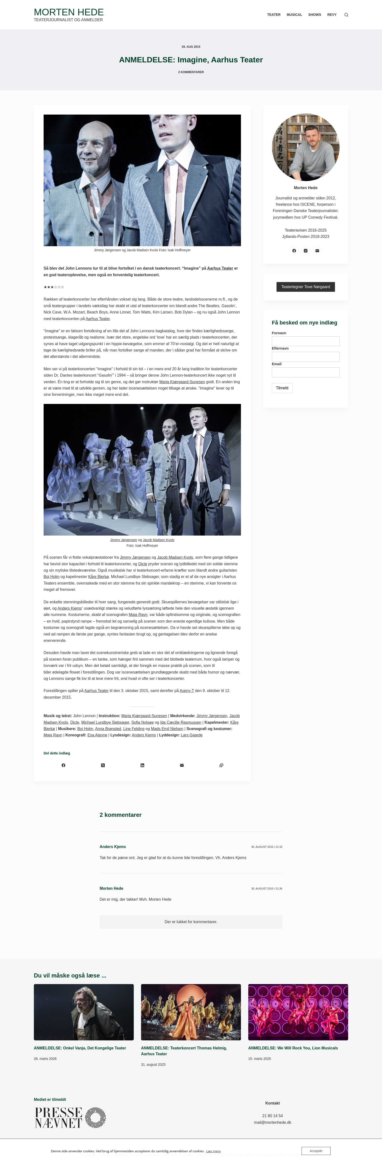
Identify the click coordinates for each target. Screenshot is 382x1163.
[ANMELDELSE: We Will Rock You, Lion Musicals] (298, 1012)
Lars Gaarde (192, 735)
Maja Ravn (138, 615)
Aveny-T (187, 691)
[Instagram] (305, 250)
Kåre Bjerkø (98, 577)
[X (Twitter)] (103, 765)
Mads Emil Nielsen (167, 729)
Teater (274, 15)
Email (277, 364)
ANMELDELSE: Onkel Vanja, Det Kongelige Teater (80, 1048)
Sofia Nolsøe (142, 722)
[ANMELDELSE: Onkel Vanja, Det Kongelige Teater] (84, 1012)
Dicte (142, 564)
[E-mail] (181, 765)
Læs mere (213, 1151)
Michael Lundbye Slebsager (105, 722)
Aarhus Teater (220, 268)
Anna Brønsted (108, 729)
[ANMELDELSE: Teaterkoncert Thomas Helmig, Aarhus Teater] (191, 1012)
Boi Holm (51, 577)
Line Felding (133, 729)
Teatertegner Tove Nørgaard (305, 287)
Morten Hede (69, 12)
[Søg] (346, 15)
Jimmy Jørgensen (123, 540)
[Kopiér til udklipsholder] (221, 765)
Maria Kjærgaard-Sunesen (182, 382)
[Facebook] (63, 765)
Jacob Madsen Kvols (158, 540)
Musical (294, 15)
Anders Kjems (69, 608)
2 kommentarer (191, 72)
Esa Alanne (97, 735)
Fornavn (279, 333)
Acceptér (316, 1151)
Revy (331, 15)
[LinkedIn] (142, 765)
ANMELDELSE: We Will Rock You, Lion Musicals (293, 1048)
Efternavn (280, 348)
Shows (314, 15)
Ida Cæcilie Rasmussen (180, 722)
